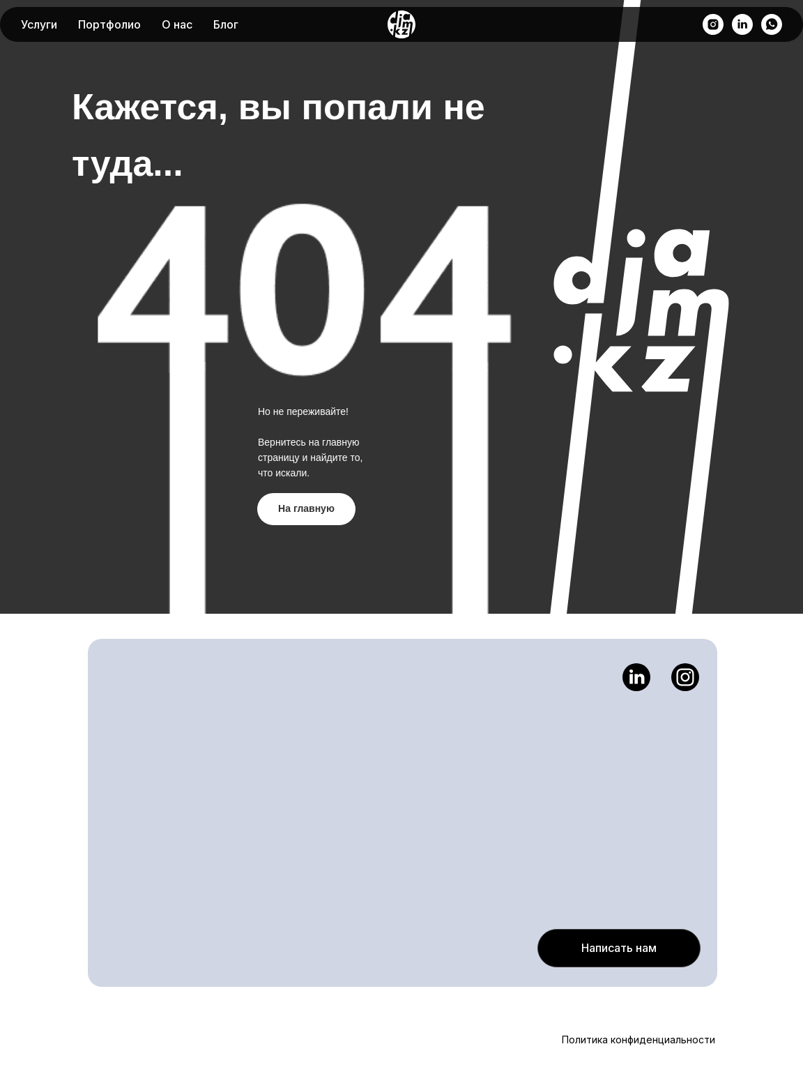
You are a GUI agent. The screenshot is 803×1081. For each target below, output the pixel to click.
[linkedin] (742, 24)
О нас (177, 24)
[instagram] (713, 24)
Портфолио (109, 24)
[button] (619, 948)
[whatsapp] (771, 24)
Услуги (39, 24)
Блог (225, 24)
